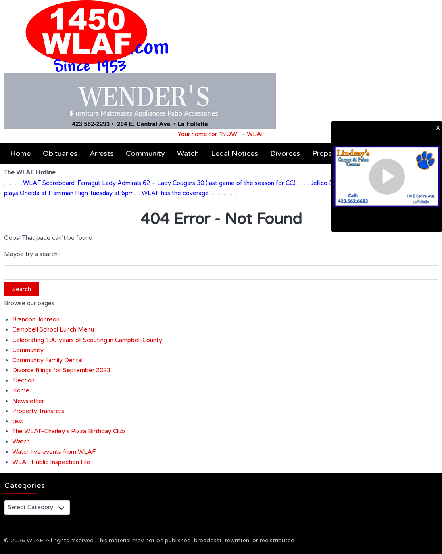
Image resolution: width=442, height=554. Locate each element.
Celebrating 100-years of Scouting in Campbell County (87, 340)
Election (23, 380)
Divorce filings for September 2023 (61, 370)
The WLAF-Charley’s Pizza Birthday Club (68, 431)
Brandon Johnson (36, 319)
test (17, 421)
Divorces (285, 153)
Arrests (102, 153)
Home (20, 153)
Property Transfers (38, 411)
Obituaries (60, 153)
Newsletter (28, 401)
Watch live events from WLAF (54, 451)
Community (145, 153)
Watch (188, 153)
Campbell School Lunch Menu (53, 329)
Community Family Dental (47, 360)
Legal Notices (234, 153)
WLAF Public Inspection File (51, 462)
